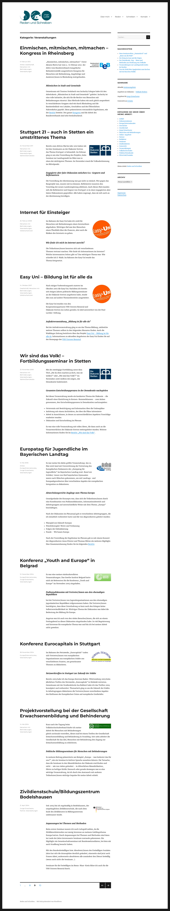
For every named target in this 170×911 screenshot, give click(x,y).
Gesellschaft (29, 65)
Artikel (22, 65)
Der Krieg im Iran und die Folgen (130, 58)
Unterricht (123, 146)
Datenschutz (122, 195)
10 (41, 885)
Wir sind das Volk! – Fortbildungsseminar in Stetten (55, 358)
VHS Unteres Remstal (71, 339)
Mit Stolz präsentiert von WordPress (49, 901)
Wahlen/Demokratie (27, 155)
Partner (22, 811)
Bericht (52, 113)
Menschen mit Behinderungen (130, 132)
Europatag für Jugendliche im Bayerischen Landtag (54, 451)
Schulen (130, 101)
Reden (118, 17)
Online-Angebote (125, 135)
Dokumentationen (125, 121)
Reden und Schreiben (134, 166)
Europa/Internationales (28, 468)
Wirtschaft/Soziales (126, 155)
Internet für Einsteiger (45, 212)
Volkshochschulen (26, 231)
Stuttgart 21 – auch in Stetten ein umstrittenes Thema (57, 134)
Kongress (77, 113)
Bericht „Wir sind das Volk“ (83, 433)
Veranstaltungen (26, 71)
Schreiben (130, 17)
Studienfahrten (124, 144)
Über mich (105, 17)
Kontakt (144, 17)
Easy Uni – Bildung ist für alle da (56, 277)
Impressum (122, 193)
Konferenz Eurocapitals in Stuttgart (60, 643)
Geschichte (123, 126)
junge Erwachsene (133, 96)
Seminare (122, 142)
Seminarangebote (129, 87)
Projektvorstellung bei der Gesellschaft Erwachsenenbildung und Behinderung (65, 713)
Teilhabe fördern (141, 92)
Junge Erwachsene (27, 470)
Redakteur (122, 139)
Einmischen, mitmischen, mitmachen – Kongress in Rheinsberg (64, 50)
